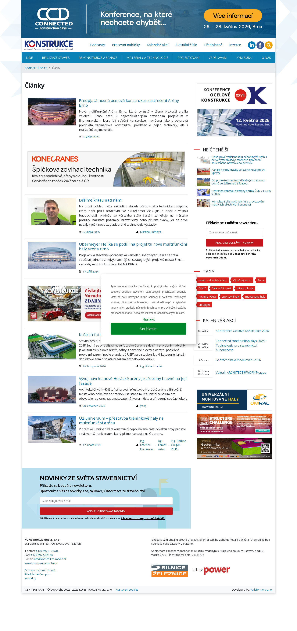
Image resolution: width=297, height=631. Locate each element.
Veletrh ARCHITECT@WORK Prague (241, 372)
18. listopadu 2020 (94, 366)
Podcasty (97, 45)
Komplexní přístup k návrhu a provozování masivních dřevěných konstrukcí (238, 203)
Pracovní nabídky (126, 45)
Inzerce (235, 45)
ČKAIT (202, 288)
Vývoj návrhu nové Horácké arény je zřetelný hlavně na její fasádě (133, 381)
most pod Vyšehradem (213, 280)
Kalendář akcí (157, 45)
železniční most (221, 288)
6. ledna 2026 (91, 137)
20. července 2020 (94, 406)
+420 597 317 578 (47, 551)
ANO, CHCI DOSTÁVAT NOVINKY (106, 511)
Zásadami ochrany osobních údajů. (143, 518)
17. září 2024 (90, 271)
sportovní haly (231, 296)
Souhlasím (149, 329)
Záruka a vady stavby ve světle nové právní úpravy (238, 171)
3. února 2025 (91, 232)
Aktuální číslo (186, 45)
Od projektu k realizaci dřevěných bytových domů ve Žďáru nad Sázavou (238, 182)
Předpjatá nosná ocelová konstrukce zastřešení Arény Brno (129, 103)
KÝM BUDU (244, 58)
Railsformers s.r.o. (261, 589)
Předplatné (213, 45)
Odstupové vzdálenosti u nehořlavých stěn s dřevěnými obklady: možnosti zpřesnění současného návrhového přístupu (239, 160)
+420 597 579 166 (42, 555)
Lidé (29, 58)
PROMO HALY (207, 296)
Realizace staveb (56, 58)
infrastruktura (245, 288)
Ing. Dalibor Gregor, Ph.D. (178, 445)
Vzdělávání (218, 58)
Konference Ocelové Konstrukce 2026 (242, 331)
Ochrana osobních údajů (40, 570)
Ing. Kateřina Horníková (146, 445)
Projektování (188, 58)
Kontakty (30, 578)
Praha (261, 280)
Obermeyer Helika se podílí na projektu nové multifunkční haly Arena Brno (133, 246)
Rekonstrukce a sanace (98, 58)
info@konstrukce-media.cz (50, 559)
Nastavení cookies (127, 589)
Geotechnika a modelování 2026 (238, 360)
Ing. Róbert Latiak (151, 366)
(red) (143, 406)
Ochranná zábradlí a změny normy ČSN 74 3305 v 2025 (241, 192)
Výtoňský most (242, 280)
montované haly (255, 296)
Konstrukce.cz (36, 67)
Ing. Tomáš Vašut (162, 445)
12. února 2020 (92, 445)
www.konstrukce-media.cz (41, 563)
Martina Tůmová (150, 232)
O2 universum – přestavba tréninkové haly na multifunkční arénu (121, 420)
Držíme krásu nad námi (100, 200)
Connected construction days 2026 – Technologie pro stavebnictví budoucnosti (241, 345)
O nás (266, 58)
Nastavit (148, 319)
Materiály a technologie (147, 58)
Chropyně (204, 304)
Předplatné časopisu (37, 574)
